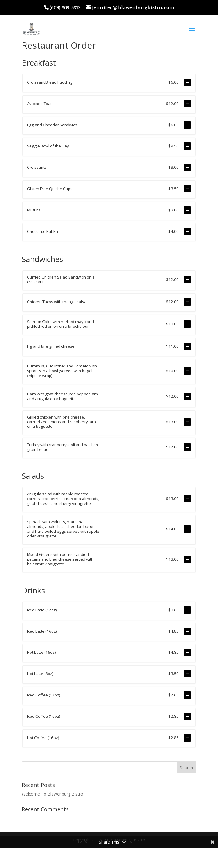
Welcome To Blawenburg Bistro (52, 794)
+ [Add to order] (187, 82)
